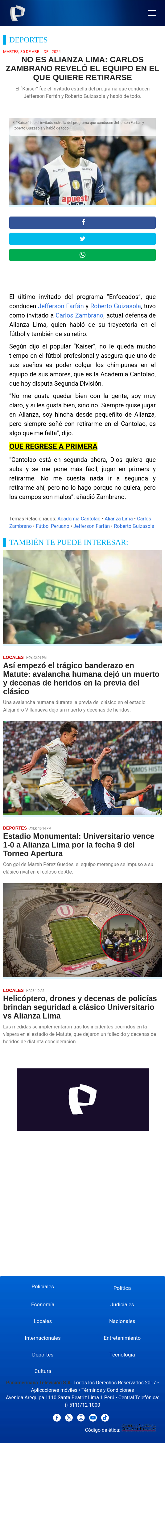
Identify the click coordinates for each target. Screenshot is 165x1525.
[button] (152, 13)
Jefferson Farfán (61, 306)
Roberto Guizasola (115, 306)
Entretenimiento (122, 1338)
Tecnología (122, 1355)
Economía (43, 1304)
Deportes (42, 1355)
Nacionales (122, 1321)
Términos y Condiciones (107, 1390)
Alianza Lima (119, 519)
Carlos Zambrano (79, 315)
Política (122, 1288)
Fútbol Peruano (52, 526)
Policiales (42, 1286)
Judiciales (122, 1304)
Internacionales (43, 1338)
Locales (43, 1321)
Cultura (43, 1371)
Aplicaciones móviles (54, 1390)
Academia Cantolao (79, 519)
